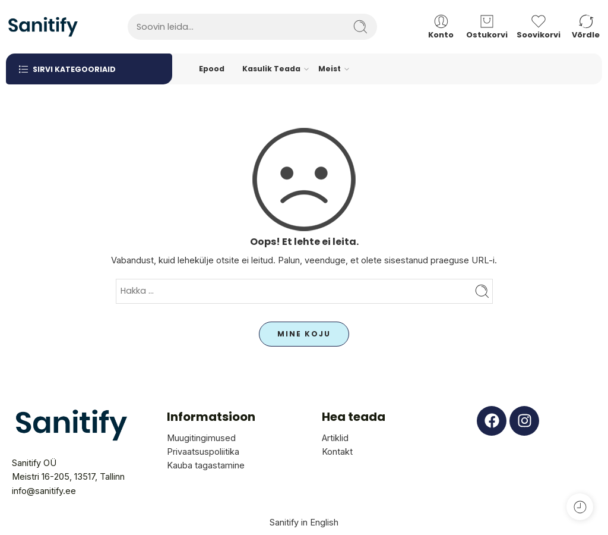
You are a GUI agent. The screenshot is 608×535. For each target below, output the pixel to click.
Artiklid (335, 438)
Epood (211, 69)
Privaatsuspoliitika (203, 451)
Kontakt (337, 451)
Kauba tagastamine (206, 465)
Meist (329, 69)
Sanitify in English (304, 522)
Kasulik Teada (271, 69)
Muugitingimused (201, 438)
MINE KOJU (304, 334)
